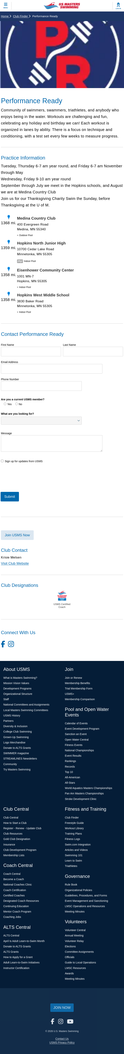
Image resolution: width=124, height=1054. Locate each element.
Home (6, 16)
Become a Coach (13, 879)
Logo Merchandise (14, 742)
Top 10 (69, 772)
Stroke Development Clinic (80, 799)
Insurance (9, 844)
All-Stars (70, 782)
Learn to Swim (73, 860)
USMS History (11, 715)
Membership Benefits (77, 683)
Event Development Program (82, 728)
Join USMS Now (17, 535)
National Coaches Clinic (17, 884)
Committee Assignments (79, 951)
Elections (70, 946)
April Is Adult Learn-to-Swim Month (24, 941)
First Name (7, 344)
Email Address (9, 362)
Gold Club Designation (16, 839)
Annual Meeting (74, 935)
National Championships (79, 750)
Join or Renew (73, 677)
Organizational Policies (78, 890)
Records (70, 766)
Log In (118, 8)
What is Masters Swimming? (20, 677)
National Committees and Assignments (26, 704)
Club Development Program (20, 849)
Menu (5, 8)
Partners (8, 720)
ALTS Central (11, 935)
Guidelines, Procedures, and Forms (86, 895)
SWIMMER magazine (16, 753)
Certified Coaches (14, 895)
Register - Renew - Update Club (22, 828)
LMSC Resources (75, 968)
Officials (69, 957)
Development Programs (17, 688)
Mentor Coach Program (17, 911)
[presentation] (30, 476)
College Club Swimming (17, 731)
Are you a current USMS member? (22, 399)
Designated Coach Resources (21, 900)
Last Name (69, 344)
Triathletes (71, 866)
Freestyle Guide (74, 822)
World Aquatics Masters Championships (88, 788)
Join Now (62, 1008)
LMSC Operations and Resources (85, 906)
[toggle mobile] (5, 6)
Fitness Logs (72, 839)
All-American (72, 777)
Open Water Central (77, 739)
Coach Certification (14, 890)
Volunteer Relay (74, 941)
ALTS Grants (11, 951)
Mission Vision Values (16, 683)
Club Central (10, 817)
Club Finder (21, 16)
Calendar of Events (76, 723)
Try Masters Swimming (17, 769)
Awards (69, 973)
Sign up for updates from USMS (22, 461)
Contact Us (62, 1038)
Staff (6, 699)
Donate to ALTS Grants (17, 747)
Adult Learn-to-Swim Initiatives (21, 962)
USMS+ (69, 693)
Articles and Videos (76, 849)
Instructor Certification (16, 968)
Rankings (70, 761)
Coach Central (12, 873)
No (18, 404)
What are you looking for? (17, 413)
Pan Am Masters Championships (84, 793)
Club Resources (13, 833)
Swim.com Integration (78, 844)
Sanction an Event (76, 734)
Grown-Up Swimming (16, 737)
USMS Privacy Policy (61, 1042)
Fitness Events (73, 745)
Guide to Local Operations (80, 962)
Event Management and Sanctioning (86, 900)
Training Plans (73, 833)
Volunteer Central (75, 930)
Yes (8, 404)
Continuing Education (16, 906)
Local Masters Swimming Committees (25, 710)
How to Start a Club (15, 822)
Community (10, 764)
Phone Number (10, 379)
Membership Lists (13, 855)
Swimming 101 (73, 855)
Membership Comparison (80, 699)
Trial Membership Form (78, 688)
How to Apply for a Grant (18, 957)
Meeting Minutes (75, 911)
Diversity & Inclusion (15, 726)
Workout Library (74, 828)
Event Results (73, 755)
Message (6, 433)
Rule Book (71, 884)
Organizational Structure (17, 693)
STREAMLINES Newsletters (20, 758)
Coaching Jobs (12, 916)
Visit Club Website (15, 563)
